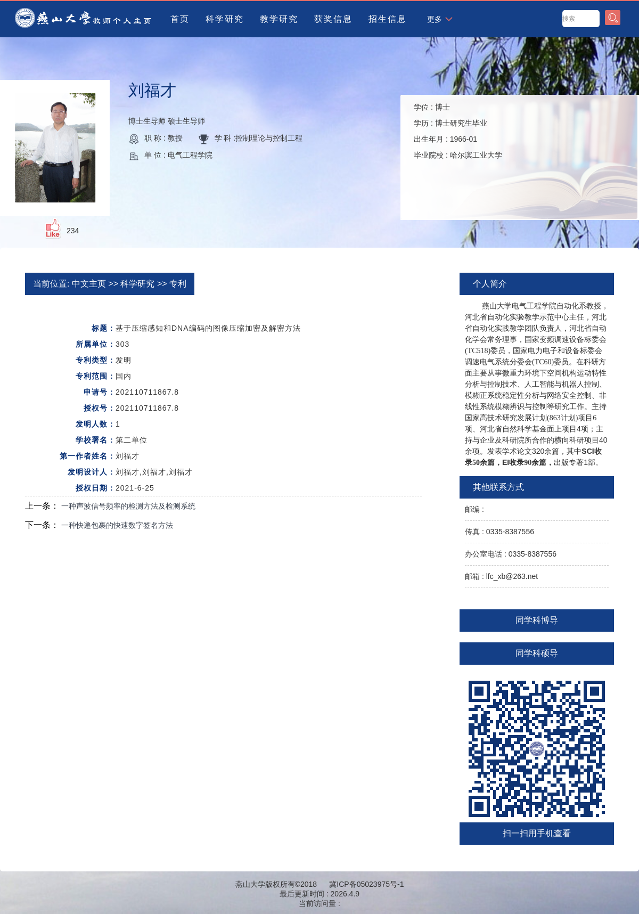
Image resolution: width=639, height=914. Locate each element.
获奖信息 (333, 18)
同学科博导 (536, 620)
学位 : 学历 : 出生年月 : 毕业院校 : (458, 131)
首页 (180, 18)
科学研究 (225, 18)
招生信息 (387, 18)
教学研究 (279, 18)
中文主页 (89, 283)
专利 (177, 283)
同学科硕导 (536, 653)
